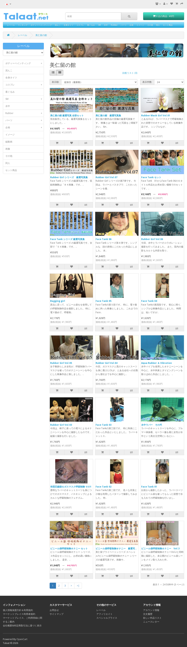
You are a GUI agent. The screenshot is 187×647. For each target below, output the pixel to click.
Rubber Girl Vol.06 (152, 239)
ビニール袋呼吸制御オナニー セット (69, 548)
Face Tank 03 (103, 424)
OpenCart (22, 639)
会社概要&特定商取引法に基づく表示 (22, 625)
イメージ (140, 24)
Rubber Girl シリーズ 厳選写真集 (69, 177)
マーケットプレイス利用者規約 (19, 614)
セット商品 (168, 24)
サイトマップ (56, 614)
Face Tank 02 (103, 486)
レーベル (11, 24)
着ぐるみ (91, 24)
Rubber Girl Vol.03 (61, 424)
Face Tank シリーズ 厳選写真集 (67, 239)
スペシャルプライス (106, 617)
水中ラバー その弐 (151, 424)
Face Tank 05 (103, 301)
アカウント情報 (151, 610)
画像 (7, 148)
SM (99, 24)
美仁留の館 (41, 35)
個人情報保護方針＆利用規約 (18, 610)
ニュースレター (151, 621)
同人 (158, 24)
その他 (150, 24)
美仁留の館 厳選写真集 (108, 115)
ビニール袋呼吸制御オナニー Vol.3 (160, 548)
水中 (106, 24)
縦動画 (8, 141)
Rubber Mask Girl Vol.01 (155, 115)
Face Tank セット (151, 177)
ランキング (23, 24)
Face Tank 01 (149, 486)
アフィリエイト (104, 614)
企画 (131, 24)
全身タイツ (68, 24)
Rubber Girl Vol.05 (61, 363)
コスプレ (80, 24)
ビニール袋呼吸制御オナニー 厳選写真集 (117, 548)
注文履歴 (147, 614)
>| (78, 585)
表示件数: (147, 82)
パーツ (123, 24)
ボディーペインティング (41, 24)
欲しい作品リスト (152, 617)
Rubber (114, 24)
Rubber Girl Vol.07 (106, 177)
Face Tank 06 (103, 239)
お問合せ (54, 610)
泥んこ (58, 24)
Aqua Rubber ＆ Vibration (156, 363)
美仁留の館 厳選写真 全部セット (67, 115)
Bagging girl (57, 301)
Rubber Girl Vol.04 (106, 363)
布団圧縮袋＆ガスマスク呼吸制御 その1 (70, 486)
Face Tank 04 (149, 301)
